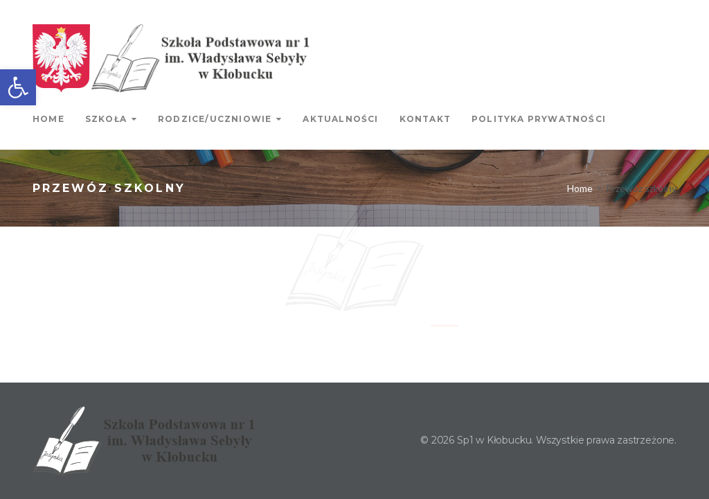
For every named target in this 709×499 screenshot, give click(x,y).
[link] (18, 87)
